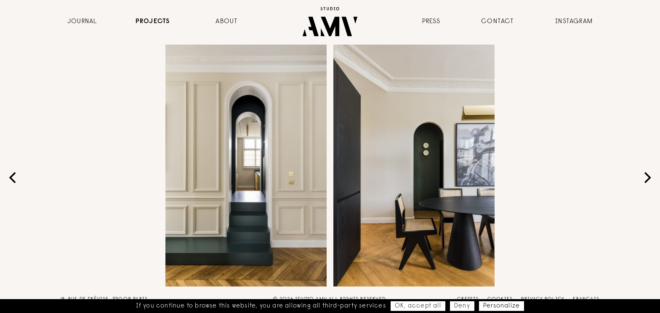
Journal (82, 21)
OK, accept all (418, 306)
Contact (497, 21)
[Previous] (13, 177)
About (227, 21)
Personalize (501, 306)
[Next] (646, 177)
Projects (153, 21)
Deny (462, 306)
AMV (330, 21)
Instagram (574, 21)
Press (431, 21)
